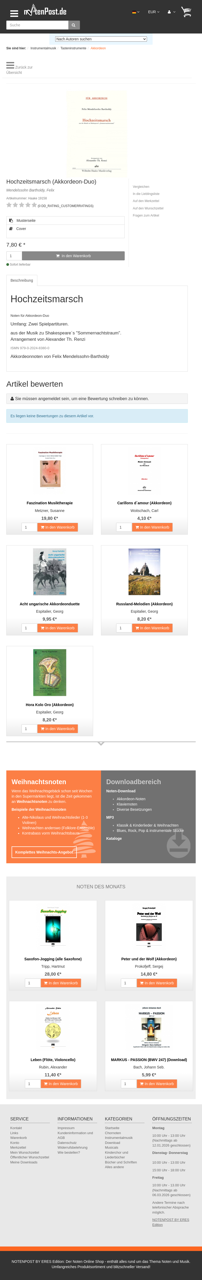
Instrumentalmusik (119, 1138)
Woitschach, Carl (144, 511)
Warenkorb (18, 1138)
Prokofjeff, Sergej (149, 966)
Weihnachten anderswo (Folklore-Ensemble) (58, 828)
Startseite (112, 1128)
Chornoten (113, 1133)
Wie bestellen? (69, 1152)
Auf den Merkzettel (146, 201)
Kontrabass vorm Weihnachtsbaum (50, 833)
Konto (14, 1143)
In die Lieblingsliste (146, 194)
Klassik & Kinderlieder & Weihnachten (148, 825)
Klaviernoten (127, 804)
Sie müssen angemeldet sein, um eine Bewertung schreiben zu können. (82, 398)
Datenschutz (67, 1143)
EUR (153, 12)
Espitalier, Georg (49, 611)
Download (112, 1143)
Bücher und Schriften (121, 1162)
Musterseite (22, 220)
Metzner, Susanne (50, 511)
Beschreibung (22, 280)
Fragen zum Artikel (146, 215)
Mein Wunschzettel (24, 1152)
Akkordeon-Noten (131, 799)
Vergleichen (141, 187)
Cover (17, 229)
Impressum (66, 1128)
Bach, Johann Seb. (148, 1067)
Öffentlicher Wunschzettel (29, 1157)
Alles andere (114, 1167)
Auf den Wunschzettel (148, 208)
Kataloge (114, 838)
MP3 (110, 817)
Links (14, 1133)
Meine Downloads (23, 1162)
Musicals (111, 1147)
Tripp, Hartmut (53, 966)
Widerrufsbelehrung (72, 1147)
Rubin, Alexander (53, 1067)
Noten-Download (120, 791)
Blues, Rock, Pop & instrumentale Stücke (150, 830)
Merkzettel (18, 1147)
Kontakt (16, 1128)
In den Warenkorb (73, 256)
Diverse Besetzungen (134, 809)
